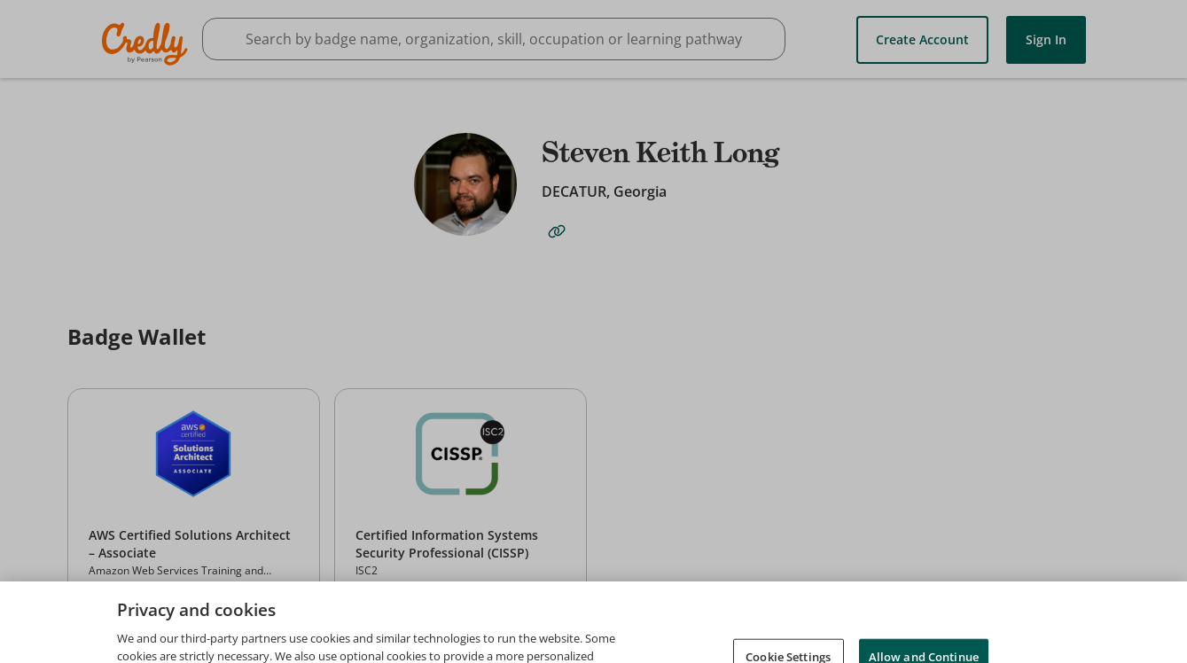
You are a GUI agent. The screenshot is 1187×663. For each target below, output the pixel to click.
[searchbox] (493, 39)
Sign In (1046, 39)
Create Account (922, 39)
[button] (193, 504)
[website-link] (557, 231)
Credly (147, 44)
